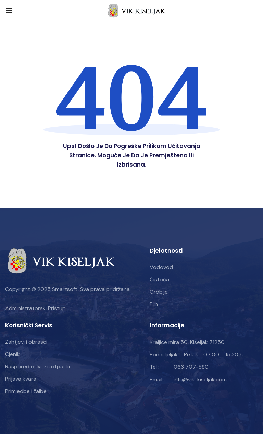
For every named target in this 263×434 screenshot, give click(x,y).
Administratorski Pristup (35, 308)
